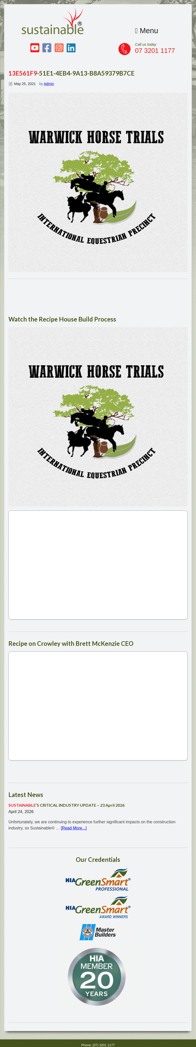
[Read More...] (74, 828)
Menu (146, 31)
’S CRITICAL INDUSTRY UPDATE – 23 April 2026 (66, 805)
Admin (49, 84)
